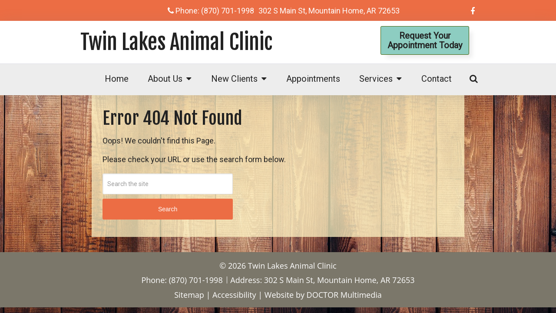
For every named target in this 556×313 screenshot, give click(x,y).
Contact (436, 78)
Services (376, 78)
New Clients (234, 78)
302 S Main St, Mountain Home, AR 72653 (329, 10)
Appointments (313, 78)
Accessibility (234, 295)
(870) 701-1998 (227, 10)
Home (117, 78)
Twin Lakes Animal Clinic (176, 42)
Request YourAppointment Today (424, 40)
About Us (165, 78)
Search (167, 209)
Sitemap (189, 295)
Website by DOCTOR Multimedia (323, 295)
